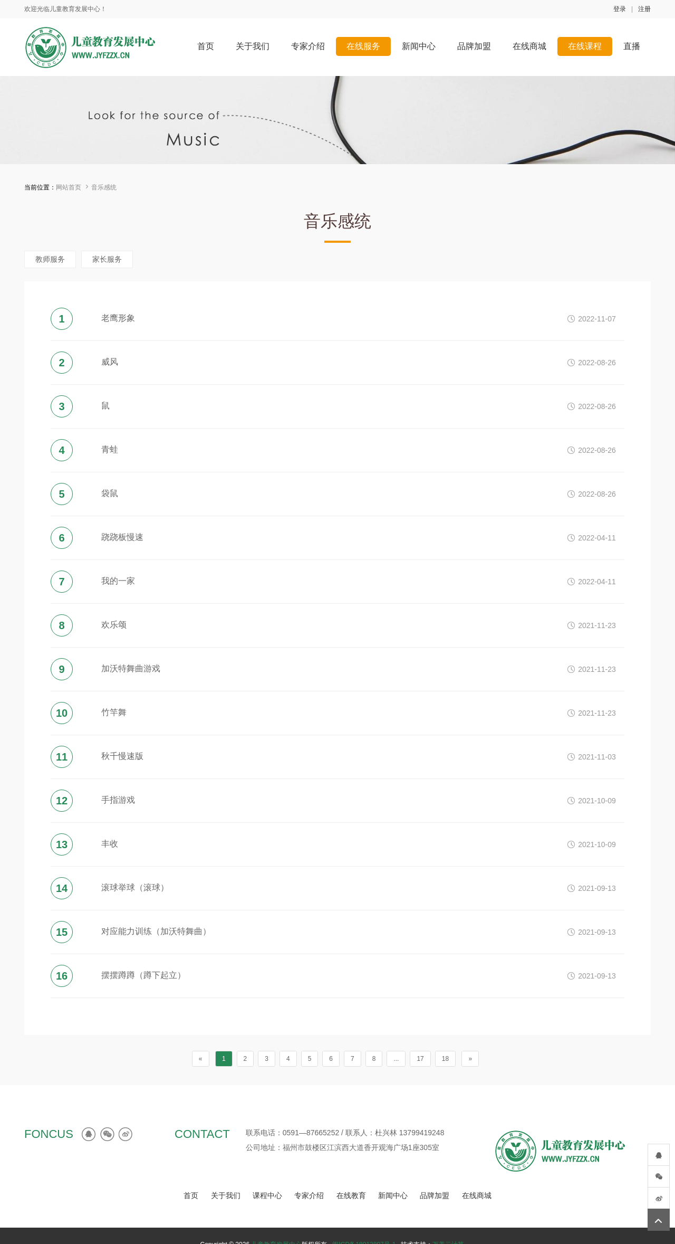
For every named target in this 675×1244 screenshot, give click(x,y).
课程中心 (267, 1195)
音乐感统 (104, 187)
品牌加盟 (434, 1195)
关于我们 (225, 1195)
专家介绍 (309, 1195)
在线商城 (476, 1195)
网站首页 (68, 187)
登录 (619, 9)
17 (420, 1058)
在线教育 (351, 1195)
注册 (644, 9)
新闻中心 (393, 1195)
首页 (191, 1195)
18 (445, 1058)
